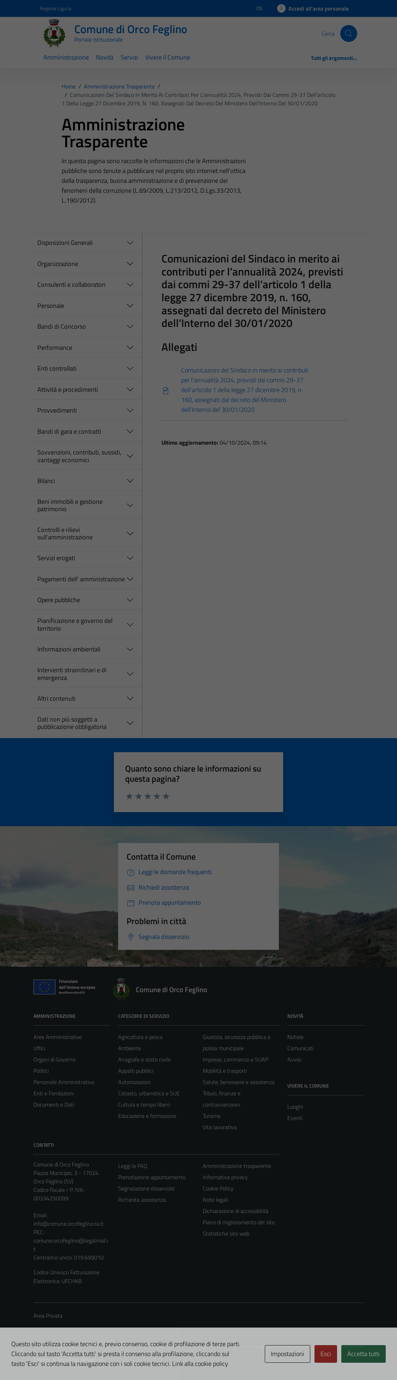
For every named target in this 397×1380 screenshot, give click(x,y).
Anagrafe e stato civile (144, 1059)
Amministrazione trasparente (237, 1166)
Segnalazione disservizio (146, 1188)
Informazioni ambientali (68, 649)
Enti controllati (57, 368)
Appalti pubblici (135, 1070)
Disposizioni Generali (65, 242)
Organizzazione (57, 263)
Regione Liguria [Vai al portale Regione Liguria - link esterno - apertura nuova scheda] (55, 8)
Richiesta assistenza (142, 1199)
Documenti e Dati (53, 1104)
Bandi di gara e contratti (69, 431)
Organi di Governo (54, 1059)
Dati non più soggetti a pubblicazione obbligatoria (71, 723)
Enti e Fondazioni (53, 1093)
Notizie (295, 1037)
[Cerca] (348, 33)
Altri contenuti (56, 698)
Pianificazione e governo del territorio (74, 624)
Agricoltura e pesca (140, 1037)
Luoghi (295, 1106)
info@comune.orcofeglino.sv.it (68, 1223)
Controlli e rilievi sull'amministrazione (65, 533)
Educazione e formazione (147, 1116)
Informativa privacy (225, 1177)
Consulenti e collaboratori (71, 284)
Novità (105, 57)
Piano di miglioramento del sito (239, 1222)
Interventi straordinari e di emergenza (71, 673)
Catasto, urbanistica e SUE (149, 1093)
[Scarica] (255, 390)
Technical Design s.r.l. (81, 1359)
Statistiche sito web (226, 1233)
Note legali (215, 1199)
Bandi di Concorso (61, 326)
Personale (50, 305)
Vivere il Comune (167, 57)
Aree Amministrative (57, 1037)
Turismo (211, 1116)
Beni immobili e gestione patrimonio (70, 505)
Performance (54, 347)
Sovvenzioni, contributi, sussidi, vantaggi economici (79, 456)
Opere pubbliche (58, 600)
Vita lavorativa (220, 1127)
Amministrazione (66, 57)
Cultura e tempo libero (144, 1104)
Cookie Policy (218, 1188)
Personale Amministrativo (63, 1082)
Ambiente (129, 1048)
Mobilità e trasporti (225, 1070)
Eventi (295, 1118)
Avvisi (294, 1059)
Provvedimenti (57, 410)
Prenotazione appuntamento (151, 1177)
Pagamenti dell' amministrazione (81, 579)
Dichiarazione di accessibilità (235, 1211)
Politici (41, 1070)
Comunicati (300, 1048)
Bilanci (46, 480)
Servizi (129, 57)
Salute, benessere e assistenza (239, 1082)
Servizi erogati (56, 558)
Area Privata (47, 1315)
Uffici (39, 1048)
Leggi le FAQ (132, 1166)
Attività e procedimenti (67, 389)
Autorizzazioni (134, 1082)
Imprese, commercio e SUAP (235, 1059)
